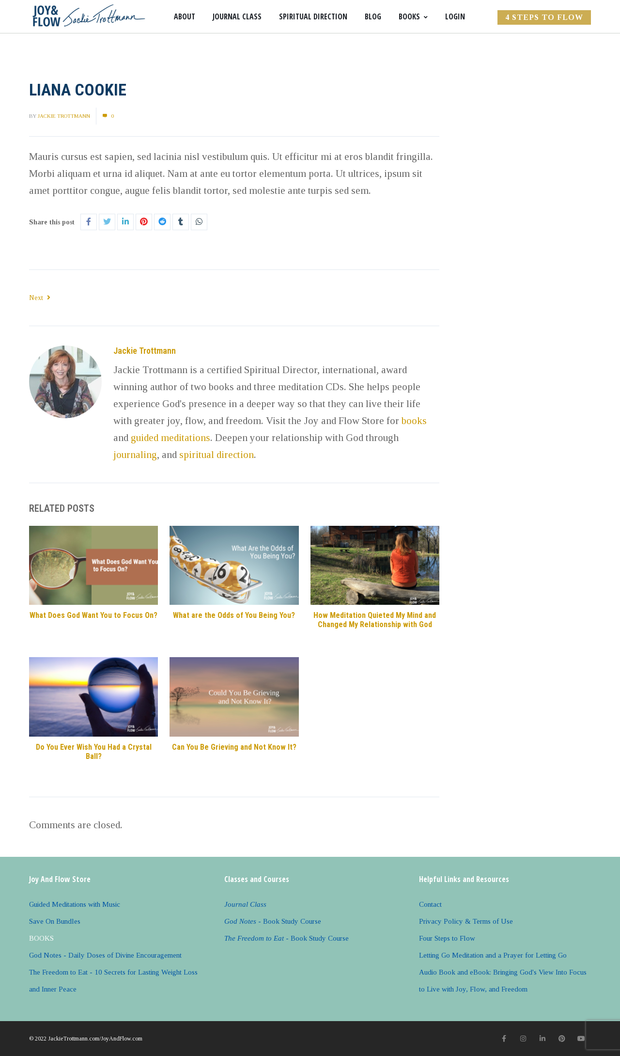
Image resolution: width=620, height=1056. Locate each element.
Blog (373, 16)
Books (413, 16)
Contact (430, 904)
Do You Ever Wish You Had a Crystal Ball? (94, 751)
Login (455, 16)
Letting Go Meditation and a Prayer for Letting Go (493, 955)
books (414, 420)
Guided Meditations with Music (74, 904)
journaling (135, 454)
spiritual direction (216, 454)
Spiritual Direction (313, 16)
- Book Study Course (272, 921)
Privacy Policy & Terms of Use (466, 921)
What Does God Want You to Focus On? (93, 615)
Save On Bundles (54, 921)
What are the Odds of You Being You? (234, 615)
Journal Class (237, 16)
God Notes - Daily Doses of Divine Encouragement (105, 955)
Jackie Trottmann (64, 116)
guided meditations (170, 437)
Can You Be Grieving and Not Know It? (234, 747)
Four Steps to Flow (447, 938)
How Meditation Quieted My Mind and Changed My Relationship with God (374, 620)
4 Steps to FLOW (544, 17)
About (184, 16)
